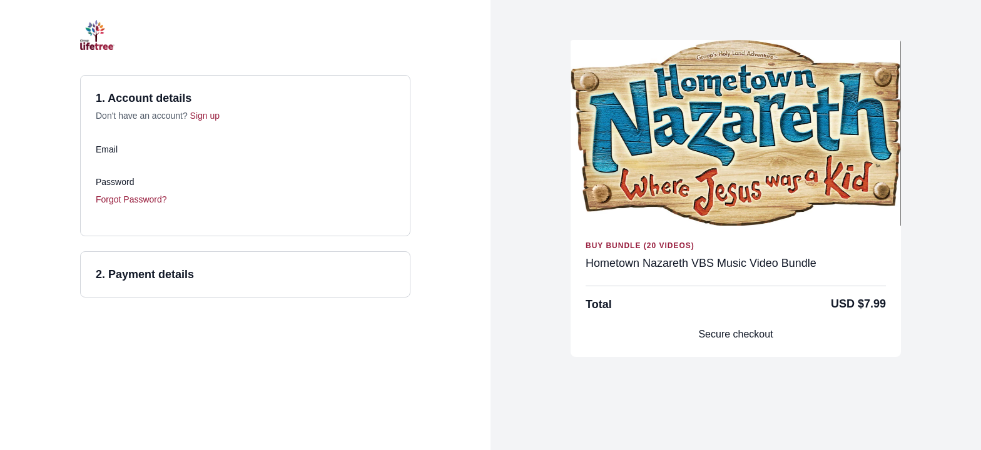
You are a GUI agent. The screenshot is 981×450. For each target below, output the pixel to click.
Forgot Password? (131, 199)
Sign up (205, 116)
